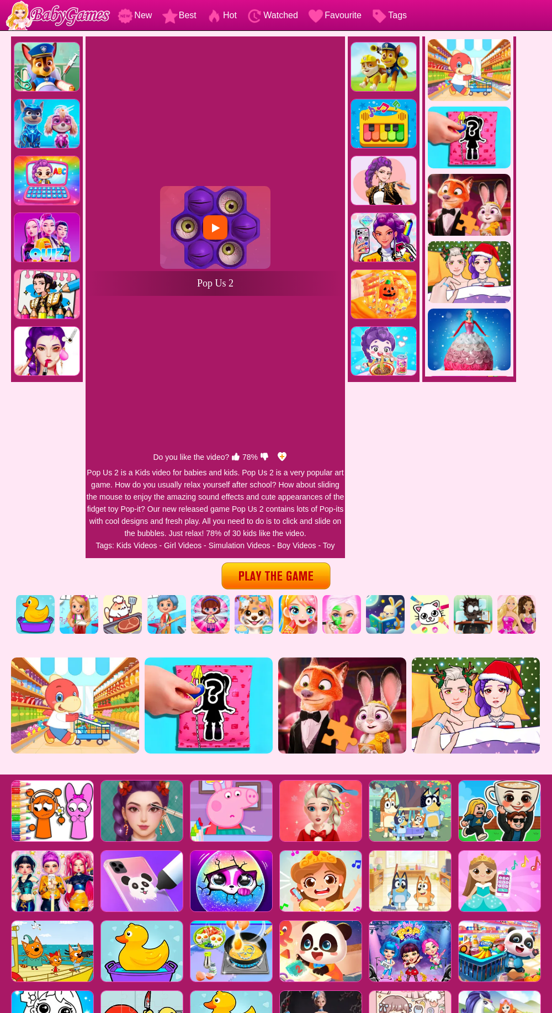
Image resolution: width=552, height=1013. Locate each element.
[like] (235, 457)
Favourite (335, 15)
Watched (272, 15)
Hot (221, 15)
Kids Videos (136, 545)
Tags (389, 15)
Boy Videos (296, 545)
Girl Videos (182, 545)
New (135, 15)
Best (179, 15)
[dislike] (264, 457)
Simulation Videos (239, 545)
